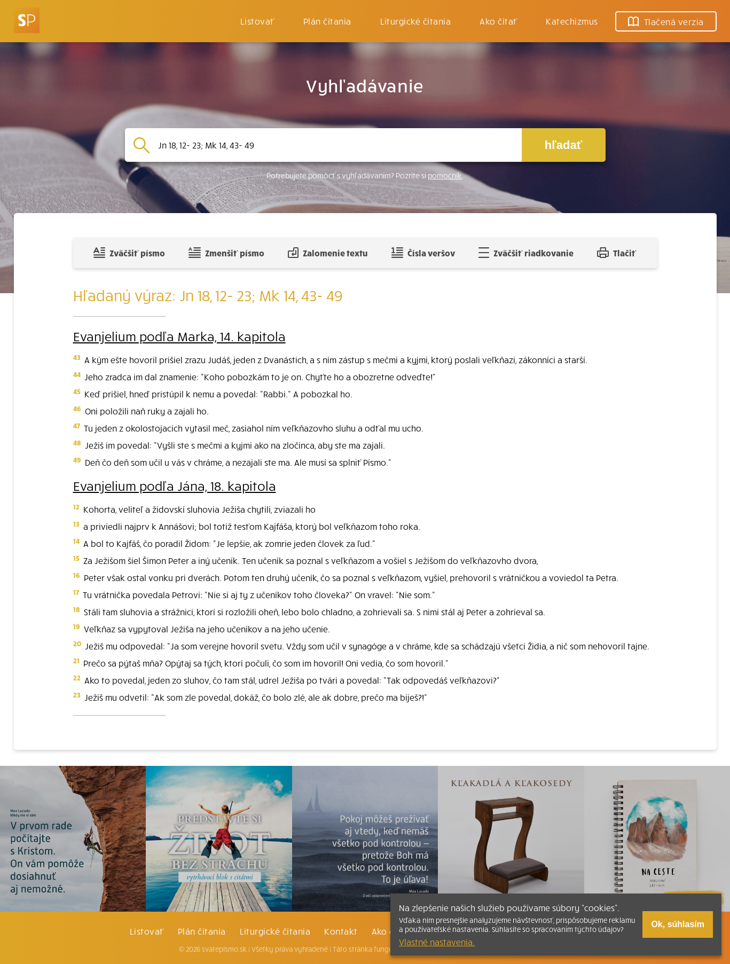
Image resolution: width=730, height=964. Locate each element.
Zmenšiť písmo (226, 252)
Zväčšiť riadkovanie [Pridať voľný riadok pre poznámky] (525, 252)
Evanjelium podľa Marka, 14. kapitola (179, 336)
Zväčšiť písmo (129, 252)
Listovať (257, 20)
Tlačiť (617, 252)
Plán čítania (202, 931)
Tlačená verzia (666, 21)
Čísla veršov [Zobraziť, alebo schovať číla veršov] (423, 252)
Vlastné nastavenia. (437, 941)
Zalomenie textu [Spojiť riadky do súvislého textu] (327, 252)
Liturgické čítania (415, 20)
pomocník (445, 175)
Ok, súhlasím (677, 924)
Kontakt (340, 931)
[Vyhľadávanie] (336, 145)
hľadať (563, 145)
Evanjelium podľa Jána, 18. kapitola (174, 485)
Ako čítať (498, 20)
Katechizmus (572, 20)
